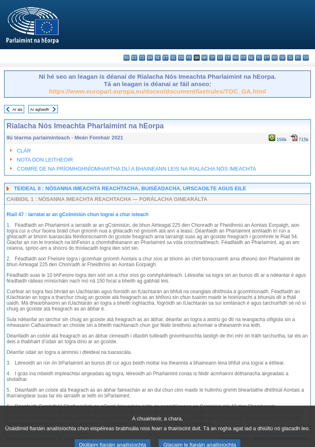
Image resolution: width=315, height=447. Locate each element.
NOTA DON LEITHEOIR (45, 160)
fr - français (189, 58)
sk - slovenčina (282, 58)
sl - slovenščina (290, 58)
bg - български (126, 58)
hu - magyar (236, 58)
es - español (134, 58)
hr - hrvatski (204, 58)
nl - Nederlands (251, 58)
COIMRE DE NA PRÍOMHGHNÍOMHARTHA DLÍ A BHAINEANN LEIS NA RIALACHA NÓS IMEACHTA (136, 169)
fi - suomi (298, 58)
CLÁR (24, 151)
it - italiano (212, 58)
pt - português (267, 58)
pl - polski (259, 58)
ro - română (275, 58)
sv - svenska (306, 58)
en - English (181, 58)
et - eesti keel (165, 58)
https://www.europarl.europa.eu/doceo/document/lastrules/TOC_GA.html (157, 91)
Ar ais (17, 109)
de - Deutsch (158, 58)
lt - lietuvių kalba (228, 58)
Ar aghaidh (39, 109)
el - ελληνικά (173, 58)
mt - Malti (243, 58)
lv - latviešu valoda (220, 58)
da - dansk (150, 58)
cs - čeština (142, 58)
